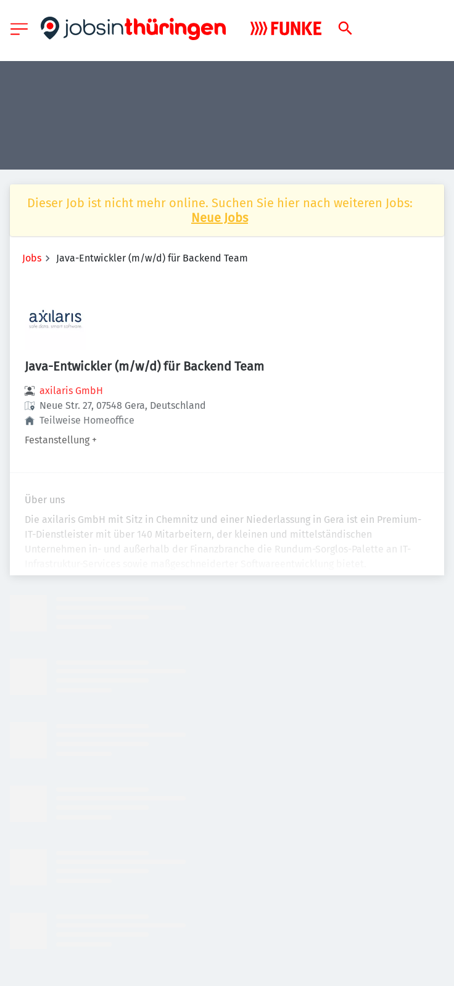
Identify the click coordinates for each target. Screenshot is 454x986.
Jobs (31, 258)
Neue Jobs (219, 217)
